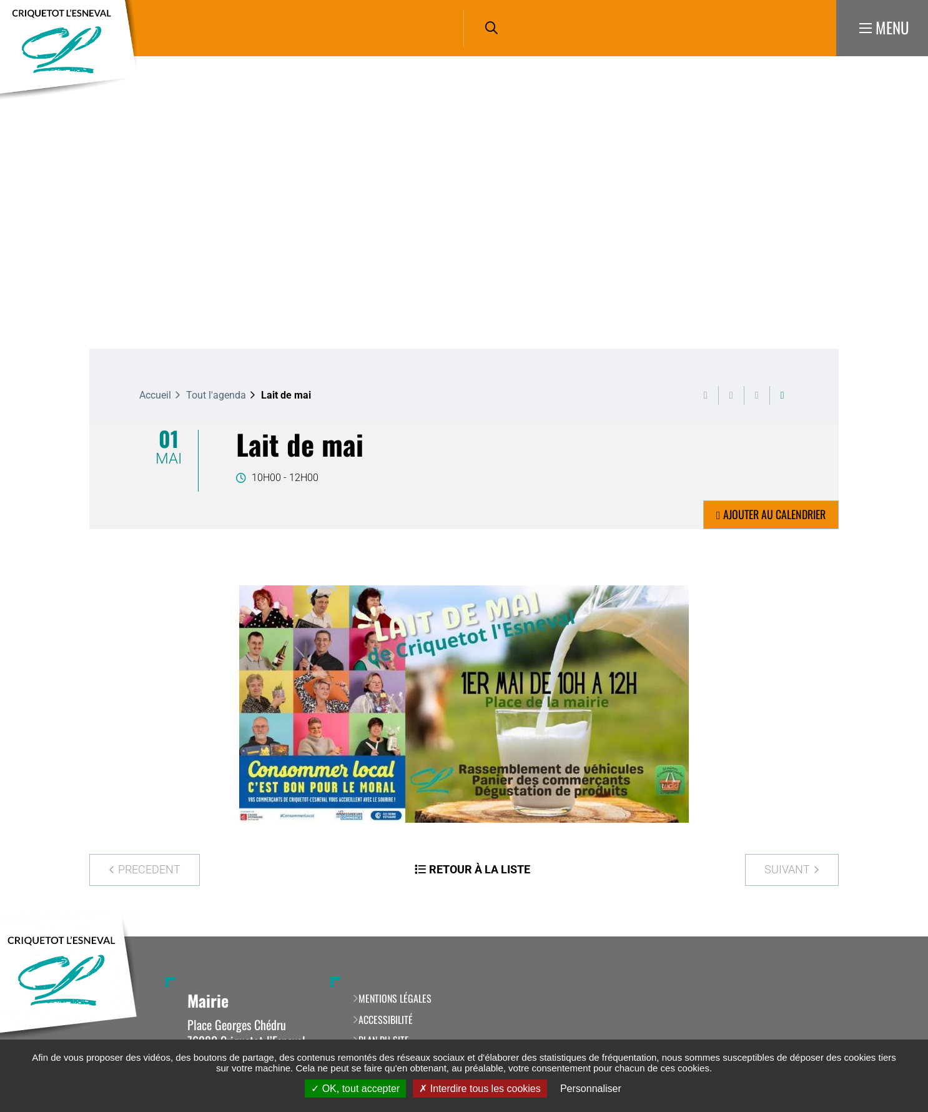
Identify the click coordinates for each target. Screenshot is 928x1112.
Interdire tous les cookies (479, 1088)
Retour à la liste (479, 869)
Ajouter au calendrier (774, 514)
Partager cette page (782, 395)
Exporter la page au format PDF (731, 395)
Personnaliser (590, 1088)
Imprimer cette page (705, 395)
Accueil (155, 395)
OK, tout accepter (355, 1088)
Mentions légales (395, 998)
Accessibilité (385, 1019)
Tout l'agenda (216, 395)
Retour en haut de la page (900, 936)
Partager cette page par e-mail (756, 395)
